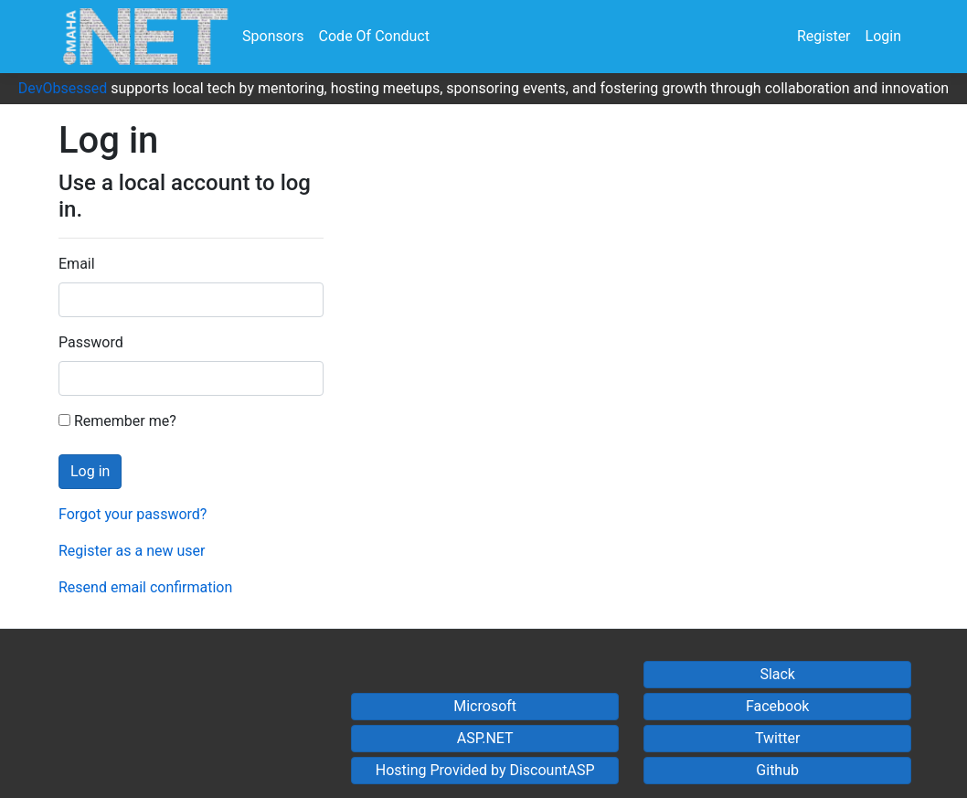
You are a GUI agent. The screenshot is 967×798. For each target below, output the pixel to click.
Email (76, 263)
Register (824, 36)
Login (883, 36)
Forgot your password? (132, 514)
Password (90, 342)
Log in (90, 471)
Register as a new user (131, 550)
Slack (777, 674)
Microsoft (484, 706)
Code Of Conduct (374, 36)
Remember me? (117, 421)
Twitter (777, 738)
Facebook (777, 706)
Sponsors (273, 36)
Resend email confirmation (145, 587)
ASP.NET (485, 738)
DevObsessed (62, 88)
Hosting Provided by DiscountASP (485, 770)
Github (777, 770)
